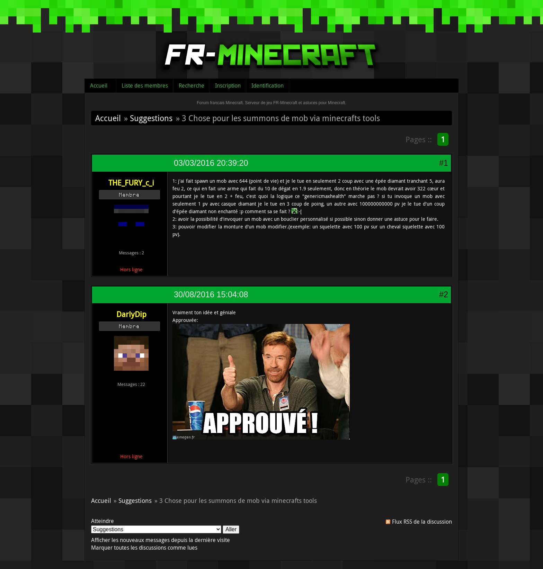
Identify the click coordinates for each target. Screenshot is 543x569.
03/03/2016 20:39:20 (211, 163)
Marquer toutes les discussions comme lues (144, 547)
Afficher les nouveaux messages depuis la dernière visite (160, 540)
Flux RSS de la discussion (422, 521)
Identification (267, 85)
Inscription (228, 85)
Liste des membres (145, 85)
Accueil (98, 85)
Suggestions (151, 118)
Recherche (191, 85)
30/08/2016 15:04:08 (211, 294)
